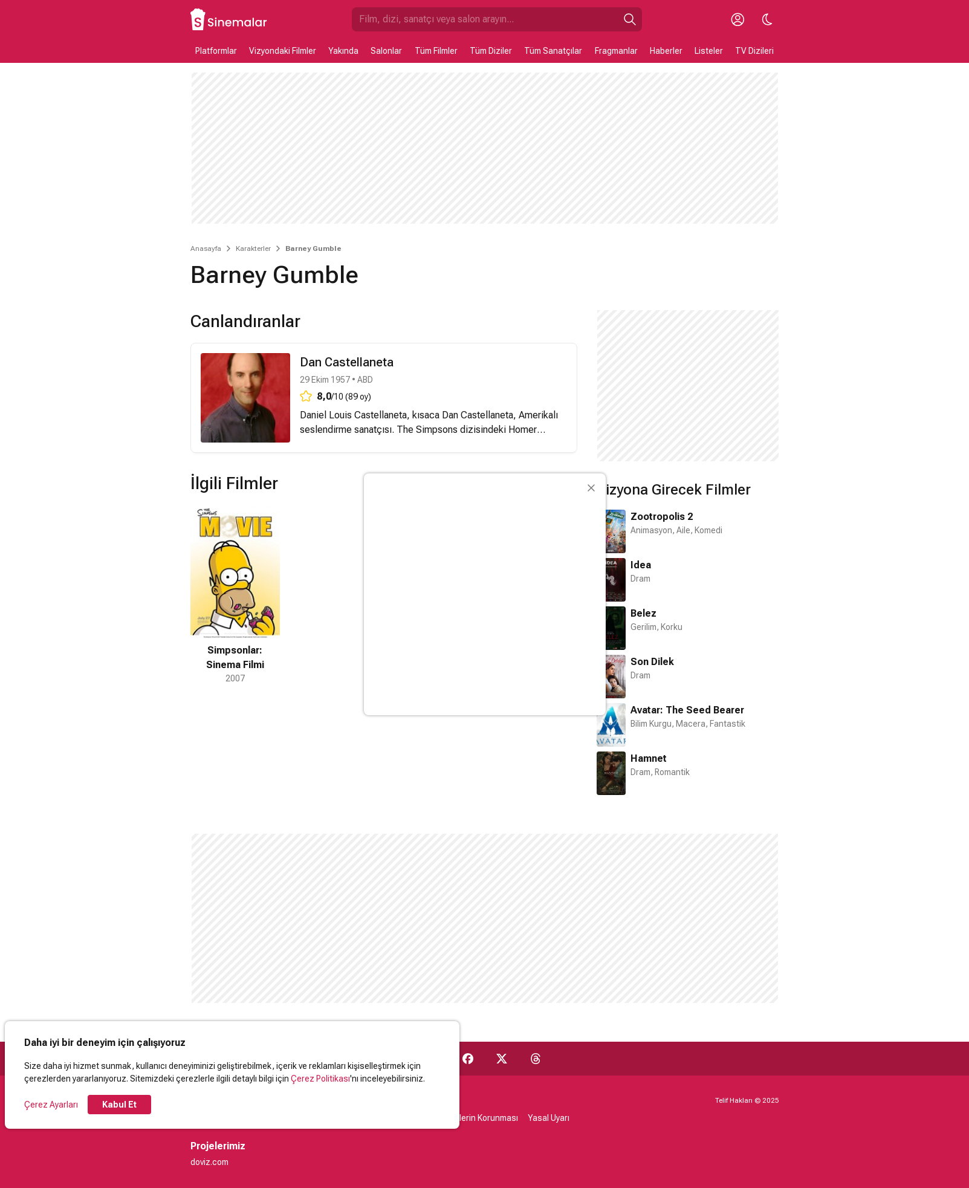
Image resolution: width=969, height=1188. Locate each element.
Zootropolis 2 (661, 516)
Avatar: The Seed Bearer (687, 710)
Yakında (343, 51)
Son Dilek (652, 661)
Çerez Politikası (320, 1078)
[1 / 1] (235, 594)
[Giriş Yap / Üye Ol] (738, 19)
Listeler (709, 51)
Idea (640, 565)
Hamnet (648, 758)
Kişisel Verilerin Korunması (468, 1118)
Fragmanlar (616, 51)
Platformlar (216, 51)
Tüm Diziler (491, 51)
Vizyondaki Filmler (282, 51)
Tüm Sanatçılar (553, 51)
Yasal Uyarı (548, 1118)
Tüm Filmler (436, 51)
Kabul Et (119, 1104)
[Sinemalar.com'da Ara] (485, 19)
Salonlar (386, 51)
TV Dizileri (754, 51)
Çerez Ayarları (51, 1104)
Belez (643, 613)
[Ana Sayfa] (229, 19)
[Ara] (630, 19)
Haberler (666, 51)
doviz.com (209, 1162)
